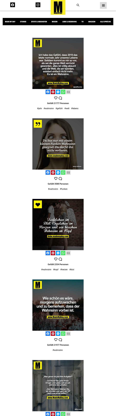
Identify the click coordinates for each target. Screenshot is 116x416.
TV (82, 22)
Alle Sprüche (105, 22)
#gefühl (59, 108)
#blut (71, 269)
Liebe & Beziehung (69, 22)
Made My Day (10, 22)
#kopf (56, 269)
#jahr (39, 108)
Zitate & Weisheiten (39, 22)
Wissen (54, 22)
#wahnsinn (49, 108)
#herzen (64, 269)
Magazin (91, 22)
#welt (66, 108)
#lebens (74, 108)
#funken (63, 189)
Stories (23, 22)
